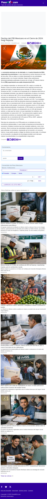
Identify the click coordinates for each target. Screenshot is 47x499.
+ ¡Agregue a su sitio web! (12, 184)
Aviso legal (15, 490)
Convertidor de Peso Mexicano (12, 165)
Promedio (23, 170)
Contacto (30, 490)
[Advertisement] (24, 23)
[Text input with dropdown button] (18, 176)
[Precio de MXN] (18, 180)
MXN (39, 181)
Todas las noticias (6, 476)
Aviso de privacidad (6, 490)
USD (39, 177)
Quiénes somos (23, 490)
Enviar (20, 158)
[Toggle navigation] (43, 3)
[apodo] (10, 158)
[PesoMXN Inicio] (9, 1)
